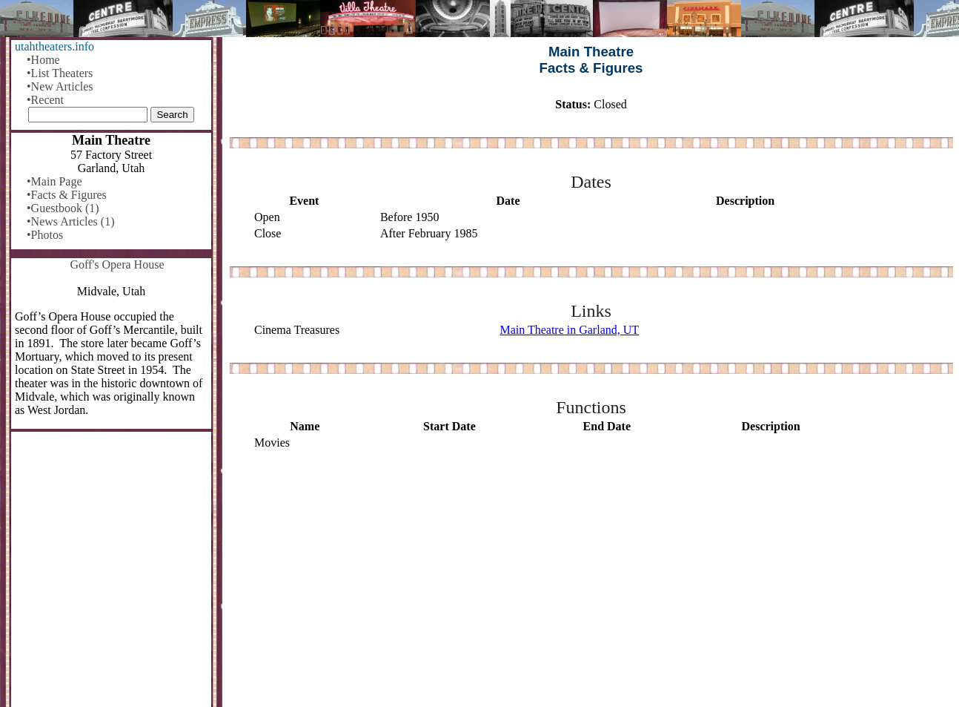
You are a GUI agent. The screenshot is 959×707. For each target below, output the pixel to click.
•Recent (45, 99)
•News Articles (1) (70, 221)
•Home (43, 59)
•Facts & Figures (67, 194)
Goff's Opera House (117, 264)
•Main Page (54, 181)
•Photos (45, 234)
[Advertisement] (591, 579)
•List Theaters (60, 73)
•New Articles (60, 86)
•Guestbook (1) (63, 208)
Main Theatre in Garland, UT (569, 329)
